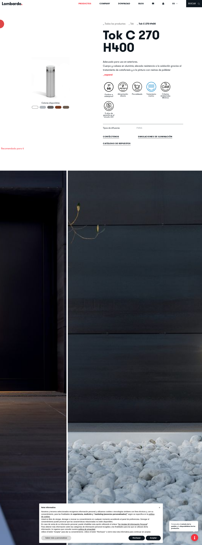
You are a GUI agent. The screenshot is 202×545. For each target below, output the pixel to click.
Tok (132, 23)
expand (108, 74)
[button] (159, 508)
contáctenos (111, 136)
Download (124, 3)
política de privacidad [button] (86, 529)
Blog (141, 3)
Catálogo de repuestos (117, 143)
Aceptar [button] (153, 538)
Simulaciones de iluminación (155, 136)
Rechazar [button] (137, 538)
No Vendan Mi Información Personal (132, 524)
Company (104, 3)
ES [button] (175, 3)
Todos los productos (115, 23)
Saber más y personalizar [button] (56, 538)
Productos (84, 3)
